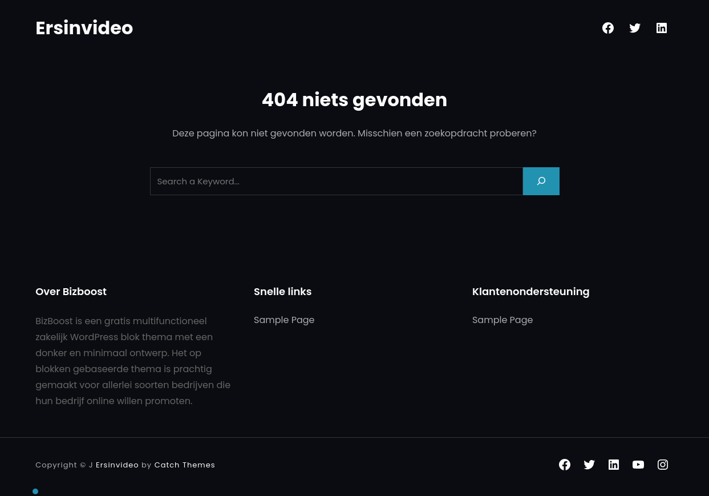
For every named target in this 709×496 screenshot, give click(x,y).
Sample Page (284, 319)
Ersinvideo (84, 28)
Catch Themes (185, 464)
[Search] (541, 181)
